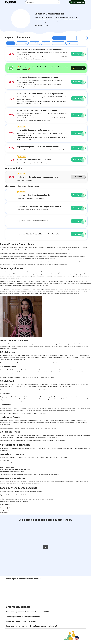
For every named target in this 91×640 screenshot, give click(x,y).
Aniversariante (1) (22, 43)
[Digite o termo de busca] (42, 2)
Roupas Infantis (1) (72, 43)
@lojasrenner (10, 510)
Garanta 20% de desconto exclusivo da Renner (35, 130)
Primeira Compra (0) (58, 43)
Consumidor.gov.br (10, 481)
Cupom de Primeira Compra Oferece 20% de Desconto (38, 234)
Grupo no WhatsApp (77, 2)
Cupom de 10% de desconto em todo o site (34, 195)
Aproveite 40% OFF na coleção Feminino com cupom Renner (40, 49)
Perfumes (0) (45, 43)
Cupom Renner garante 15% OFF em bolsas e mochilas (38, 146)
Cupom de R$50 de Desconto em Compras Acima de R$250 (39, 206)
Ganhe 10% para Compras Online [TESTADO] (34, 159)
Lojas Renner (9, 508)
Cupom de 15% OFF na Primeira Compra (32, 221)
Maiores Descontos (59, 38)
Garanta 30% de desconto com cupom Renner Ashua (37, 77)
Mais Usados (71, 38)
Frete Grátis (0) (34, 43)
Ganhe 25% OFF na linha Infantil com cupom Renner (37, 110)
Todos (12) (11, 43)
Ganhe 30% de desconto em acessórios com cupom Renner (40, 94)
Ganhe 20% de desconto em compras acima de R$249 (37, 177)
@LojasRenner (5, 512)
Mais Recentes (82, 38)
